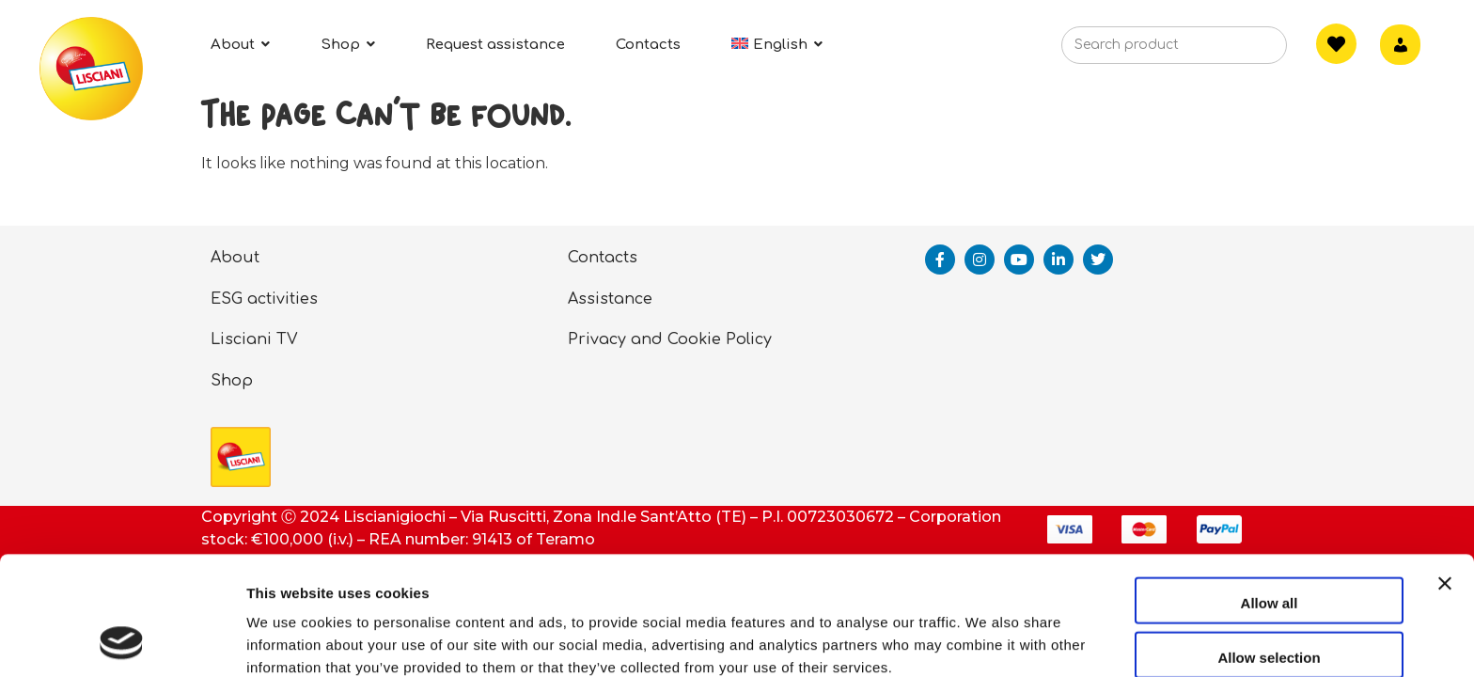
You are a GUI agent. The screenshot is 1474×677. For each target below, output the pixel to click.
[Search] (1243, 50)
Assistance (610, 299)
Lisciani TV (254, 339)
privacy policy (496, 579)
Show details (986, 640)
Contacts (602, 257)
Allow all (1269, 491)
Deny (1269, 599)
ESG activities (264, 299)
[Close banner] (1444, 488)
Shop (232, 380)
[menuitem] (777, 44)
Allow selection (1268, 546)
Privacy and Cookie (644, 339)
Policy (749, 339)
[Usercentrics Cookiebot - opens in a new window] (121, 640)
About (235, 257)
